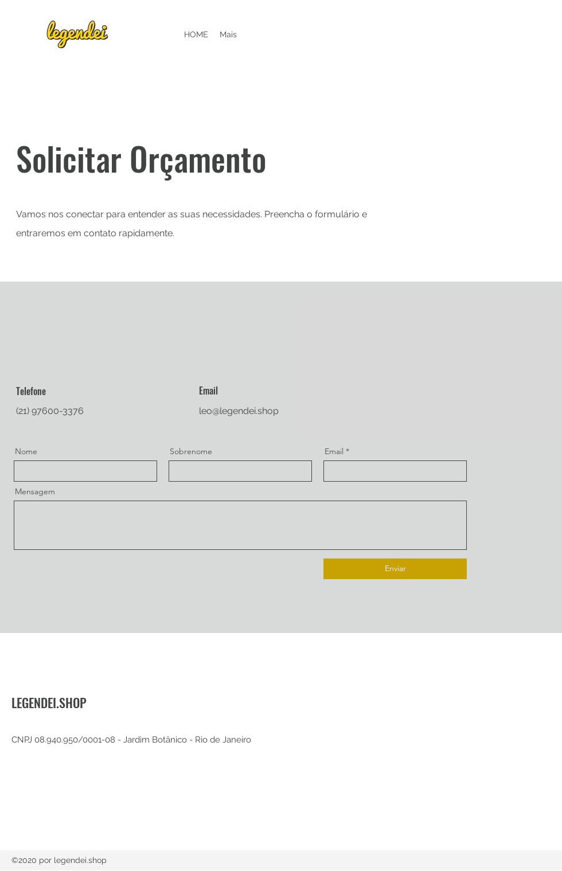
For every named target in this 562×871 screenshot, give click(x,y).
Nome (26, 451)
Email (334, 451)
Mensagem (35, 491)
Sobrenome (191, 451)
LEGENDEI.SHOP (49, 702)
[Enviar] (395, 568)
